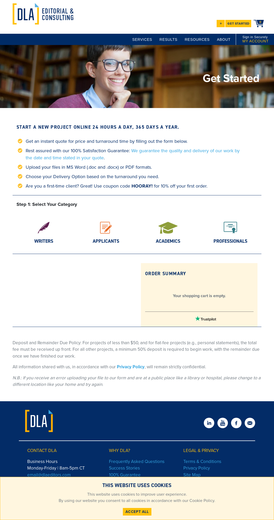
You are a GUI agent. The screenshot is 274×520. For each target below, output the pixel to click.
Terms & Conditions (202, 461)
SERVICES (142, 39)
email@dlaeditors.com (49, 475)
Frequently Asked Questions (137, 461)
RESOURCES (197, 39)
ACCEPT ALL (137, 512)
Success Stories (124, 468)
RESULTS (168, 39)
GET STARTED (238, 23)
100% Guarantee (125, 475)
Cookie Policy (201, 501)
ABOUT (224, 39)
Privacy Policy (131, 367)
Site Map (192, 475)
